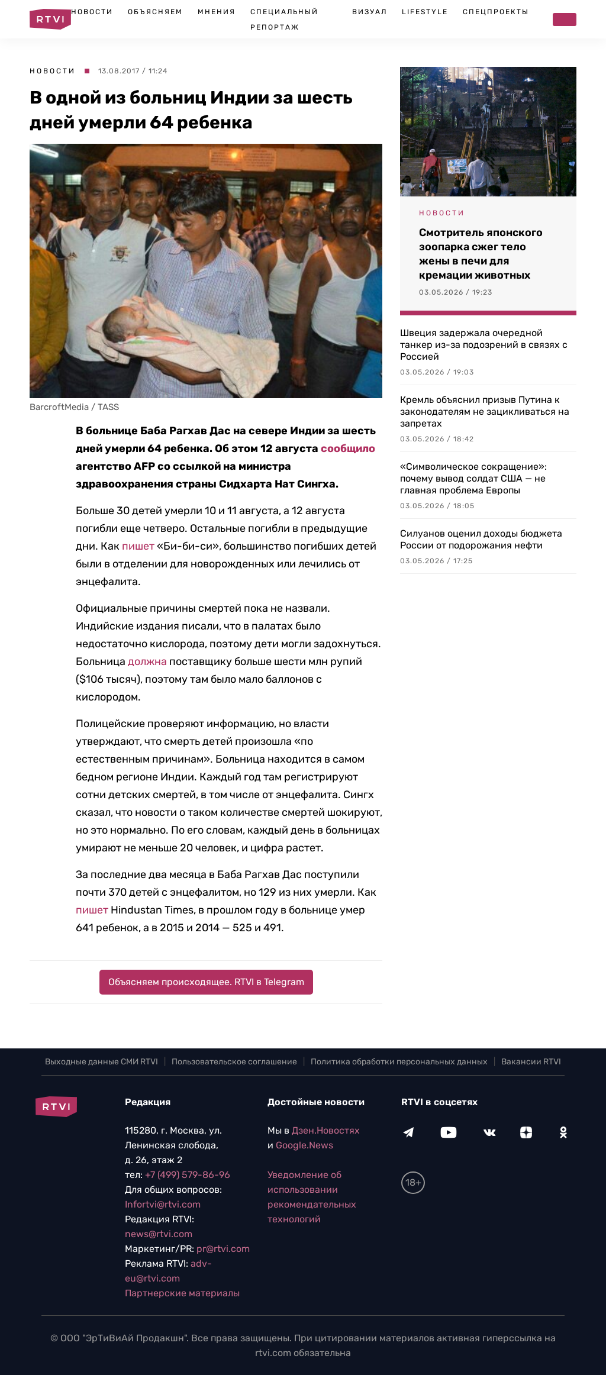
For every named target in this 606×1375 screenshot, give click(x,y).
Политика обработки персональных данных (399, 1062)
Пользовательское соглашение (234, 1062)
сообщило (348, 448)
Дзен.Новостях (326, 1130)
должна (147, 661)
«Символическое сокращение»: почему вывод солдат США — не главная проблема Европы (473, 478)
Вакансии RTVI (531, 1062)
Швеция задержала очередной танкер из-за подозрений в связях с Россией (484, 344)
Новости (92, 12)
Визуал (369, 12)
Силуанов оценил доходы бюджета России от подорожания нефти (481, 539)
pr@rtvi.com (223, 1248)
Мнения (217, 12)
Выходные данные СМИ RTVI (101, 1062)
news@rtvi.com (158, 1234)
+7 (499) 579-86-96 (187, 1174)
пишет (138, 546)
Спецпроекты (496, 12)
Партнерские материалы (182, 1293)
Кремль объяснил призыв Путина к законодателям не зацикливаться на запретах (484, 411)
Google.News (304, 1145)
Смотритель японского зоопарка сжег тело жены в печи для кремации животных (481, 254)
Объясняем (155, 12)
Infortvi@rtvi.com (163, 1204)
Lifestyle (425, 12)
